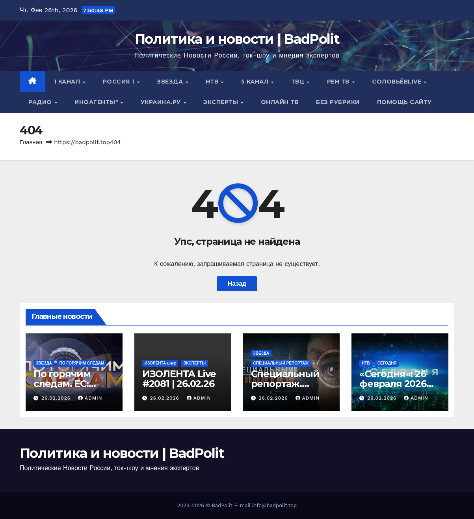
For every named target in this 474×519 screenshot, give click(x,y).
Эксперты (221, 102)
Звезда (171, 81)
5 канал (255, 81)
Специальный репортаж (281, 363)
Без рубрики (338, 102)
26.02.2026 (56, 398)
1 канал (68, 81)
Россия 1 (119, 81)
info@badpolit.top (274, 505)
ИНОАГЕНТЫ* (97, 102)
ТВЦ (298, 81)
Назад (237, 283)
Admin (90, 398)
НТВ (213, 81)
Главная (31, 142)
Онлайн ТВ (280, 102)
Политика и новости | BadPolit (237, 39)
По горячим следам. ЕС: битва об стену (69, 383)
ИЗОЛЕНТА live (160, 363)
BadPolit (222, 505)
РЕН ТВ (339, 81)
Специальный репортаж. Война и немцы (288, 383)
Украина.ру (162, 102)
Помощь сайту (404, 102)
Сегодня (387, 363)
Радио (41, 102)
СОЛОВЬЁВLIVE (397, 81)
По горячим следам (81, 363)
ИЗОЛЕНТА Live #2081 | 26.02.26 (179, 378)
